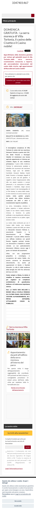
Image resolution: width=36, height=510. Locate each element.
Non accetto (18, 501)
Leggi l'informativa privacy (14, 468)
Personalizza (6, 494)
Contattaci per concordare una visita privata (18, 81)
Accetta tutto (18, 506)
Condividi (20, 51)
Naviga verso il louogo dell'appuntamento (18, 389)
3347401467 (20, 2)
